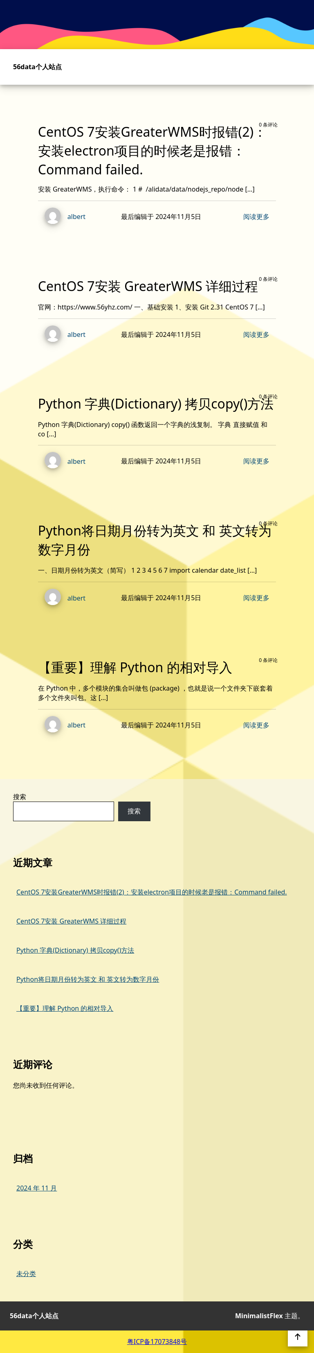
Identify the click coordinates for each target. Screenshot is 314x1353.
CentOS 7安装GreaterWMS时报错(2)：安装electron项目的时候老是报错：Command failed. (151, 892)
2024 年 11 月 (36, 1188)
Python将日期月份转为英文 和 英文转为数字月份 (87, 979)
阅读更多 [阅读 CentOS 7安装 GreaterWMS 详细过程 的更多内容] (256, 334)
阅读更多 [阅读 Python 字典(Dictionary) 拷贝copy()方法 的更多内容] (256, 460)
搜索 (19, 796)
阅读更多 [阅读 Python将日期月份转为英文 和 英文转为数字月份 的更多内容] (256, 597)
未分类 (26, 1273)
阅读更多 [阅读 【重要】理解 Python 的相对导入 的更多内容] (256, 725)
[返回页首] (297, 1336)
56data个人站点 (37, 66)
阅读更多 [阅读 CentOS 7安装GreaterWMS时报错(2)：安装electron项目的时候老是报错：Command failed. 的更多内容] (256, 216)
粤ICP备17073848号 (157, 1341)
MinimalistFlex (259, 1315)
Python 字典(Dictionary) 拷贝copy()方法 (75, 950)
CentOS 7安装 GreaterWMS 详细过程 (71, 921)
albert (61, 217)
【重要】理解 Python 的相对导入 (64, 1008)
